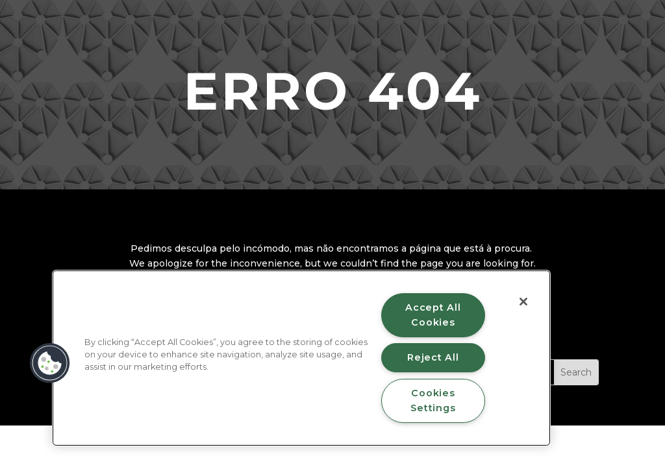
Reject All (432, 357)
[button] (50, 363)
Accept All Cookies (432, 315)
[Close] (523, 301)
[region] (301, 358)
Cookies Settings (432, 400)
